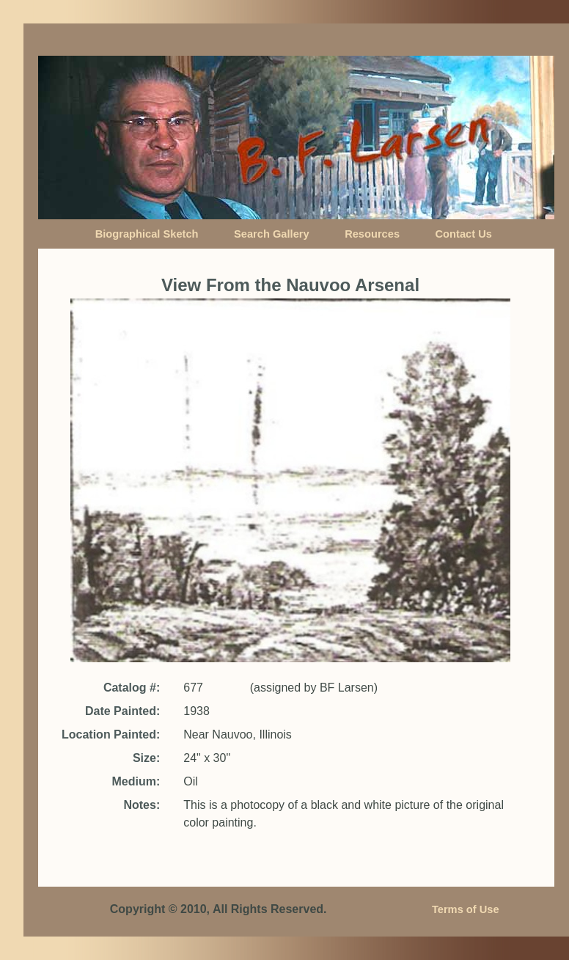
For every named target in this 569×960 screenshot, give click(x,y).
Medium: (135, 781)
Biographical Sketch (147, 234)
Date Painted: (122, 711)
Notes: (141, 805)
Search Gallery (271, 234)
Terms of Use (465, 909)
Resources (372, 234)
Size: (146, 758)
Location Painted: (111, 734)
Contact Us (464, 234)
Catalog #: (131, 687)
